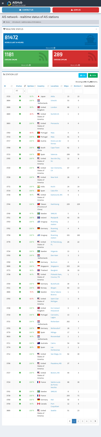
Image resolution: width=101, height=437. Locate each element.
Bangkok (54, 270)
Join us (75, 10)
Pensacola (55, 123)
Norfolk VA (55, 114)
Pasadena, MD (56, 363)
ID (5, 86)
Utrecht (54, 100)
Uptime (30, 86)
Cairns (53, 343)
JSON (93, 75)
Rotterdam (55, 321)
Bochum (54, 262)
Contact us (26, 10)
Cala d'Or (54, 190)
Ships (66, 86)
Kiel (52, 399)
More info (50, 48)
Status (19, 86)
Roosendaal (55, 336)
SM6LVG (54, 213)
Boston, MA (55, 373)
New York (54, 177)
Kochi (53, 186)
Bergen (53, 288)
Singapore (55, 266)
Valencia (54, 154)
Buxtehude (55, 284)
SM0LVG (54, 391)
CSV (82, 75)
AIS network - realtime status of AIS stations (26, 22)
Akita (53, 96)
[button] (3, 3)
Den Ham (54, 255)
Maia (52, 132)
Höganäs (54, 251)
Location (55, 86)
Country (40, 86)
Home (6, 22)
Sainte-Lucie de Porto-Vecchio (55, 385)
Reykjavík (54, 217)
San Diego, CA (56, 354)
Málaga (53, 332)
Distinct (77, 86)
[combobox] (20, 91)
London (54, 107)
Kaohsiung (55, 204)
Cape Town (55, 147)
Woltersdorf (55, 328)
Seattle (53, 410)
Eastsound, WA (56, 195)
